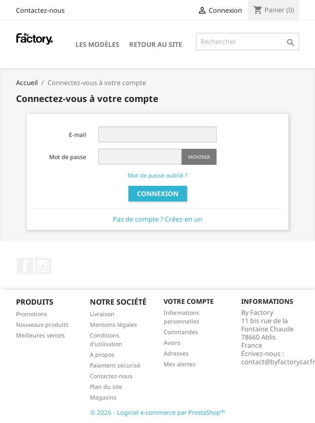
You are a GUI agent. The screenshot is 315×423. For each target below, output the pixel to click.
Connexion (157, 193)
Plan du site (106, 387)
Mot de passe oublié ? (157, 175)
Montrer (199, 157)
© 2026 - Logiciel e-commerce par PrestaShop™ (157, 412)
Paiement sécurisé (115, 365)
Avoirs (172, 343)
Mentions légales (113, 324)
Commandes (181, 332)
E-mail (77, 135)
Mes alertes (180, 364)
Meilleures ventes (40, 335)
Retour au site (155, 44)
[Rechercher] (247, 41)
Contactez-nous (40, 10)
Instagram (43, 266)
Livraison (102, 314)
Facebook (25, 266)
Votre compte (189, 301)
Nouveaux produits (42, 324)
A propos (102, 354)
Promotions (31, 314)
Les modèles (97, 44)
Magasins (103, 397)
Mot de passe (67, 157)
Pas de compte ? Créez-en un (157, 219)
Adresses (176, 353)
